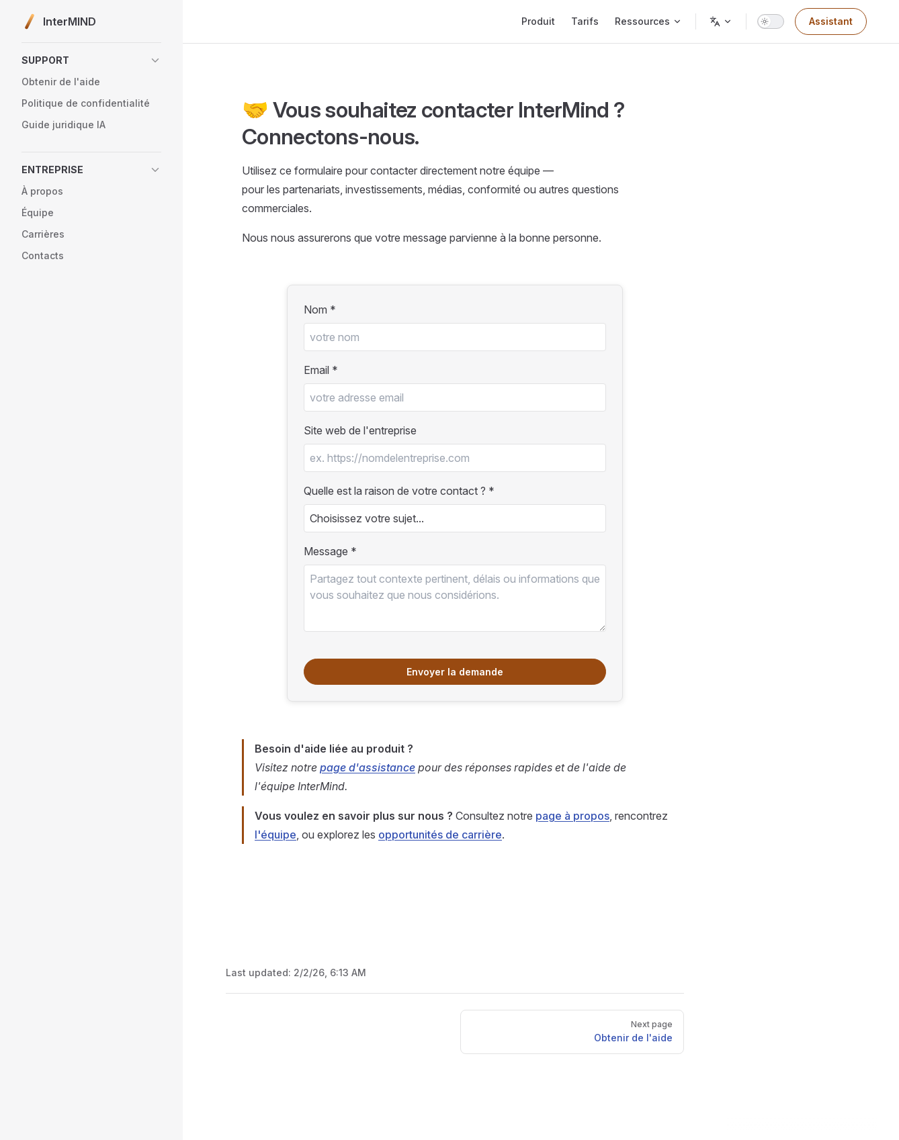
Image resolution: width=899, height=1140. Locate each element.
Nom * (320, 309)
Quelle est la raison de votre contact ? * (399, 490)
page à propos (572, 815)
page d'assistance (367, 767)
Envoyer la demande (454, 671)
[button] (91, 60)
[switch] (770, 21)
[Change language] (720, 21)
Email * (321, 370)
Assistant (831, 21)
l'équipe (275, 834)
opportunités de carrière (440, 834)
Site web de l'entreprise (360, 430)
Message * (330, 551)
